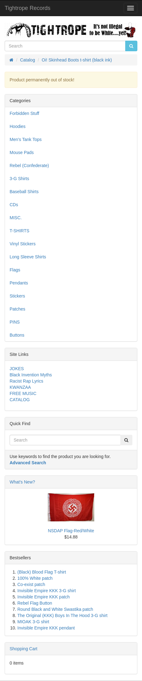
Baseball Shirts (24, 191)
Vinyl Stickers (23, 243)
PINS (15, 322)
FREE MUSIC (23, 393)
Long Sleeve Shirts (28, 256)
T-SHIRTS (19, 230)
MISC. (16, 217)
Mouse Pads (22, 152)
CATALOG (20, 399)
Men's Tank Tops (26, 139)
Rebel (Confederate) (29, 165)
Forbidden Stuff (24, 113)
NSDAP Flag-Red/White (71, 530)
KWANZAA (20, 387)
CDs (14, 204)
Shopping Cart (24, 648)
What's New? (22, 481)
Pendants (19, 282)
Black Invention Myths (31, 374)
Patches (17, 308)
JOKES (17, 368)
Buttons (17, 335)
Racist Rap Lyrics (26, 381)
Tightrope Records (27, 8)
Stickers (17, 295)
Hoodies (17, 126)
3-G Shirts (19, 178)
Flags (15, 269)
